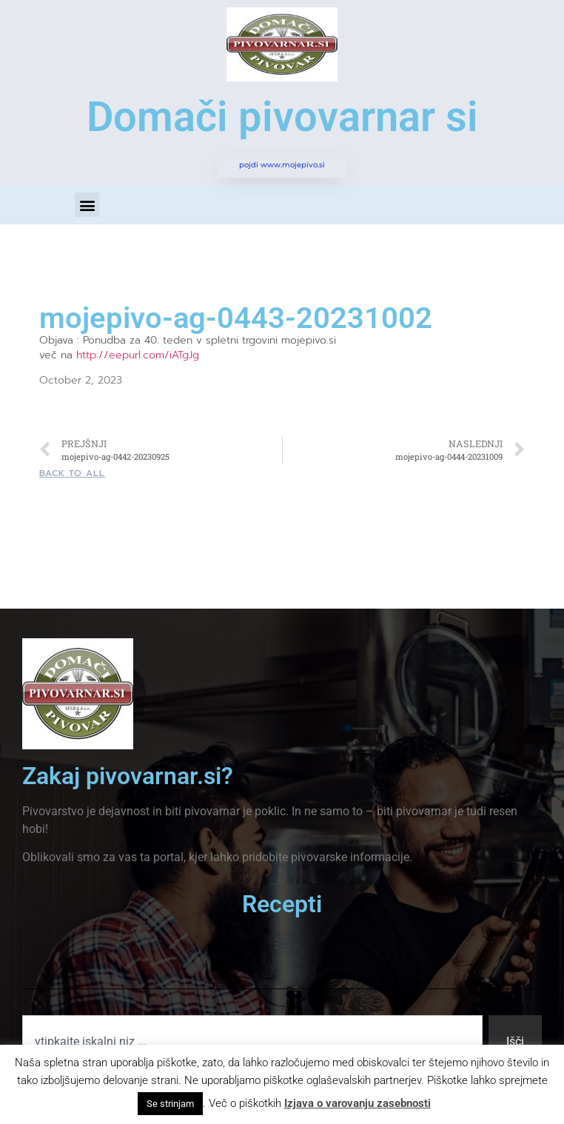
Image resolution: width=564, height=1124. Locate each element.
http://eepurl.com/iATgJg (137, 355)
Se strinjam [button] (170, 1103)
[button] (87, 205)
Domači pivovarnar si (282, 117)
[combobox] (252, 1041)
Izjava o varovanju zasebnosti (357, 1103)
